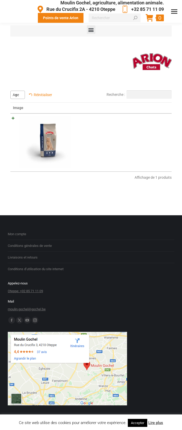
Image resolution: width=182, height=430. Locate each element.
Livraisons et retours (23, 250)
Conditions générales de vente (30, 238)
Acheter (159, 120)
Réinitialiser (43, 95)
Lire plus (155, 422)
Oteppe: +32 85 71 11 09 (25, 283)
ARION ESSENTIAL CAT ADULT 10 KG (46, 125)
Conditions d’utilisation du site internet (36, 261)
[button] (91, 29)
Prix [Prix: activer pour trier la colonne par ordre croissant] (117, 108)
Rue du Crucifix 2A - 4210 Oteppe (75, 9)
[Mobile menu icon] (174, 11)
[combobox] (17, 95)
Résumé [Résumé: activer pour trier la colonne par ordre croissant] (73, 108)
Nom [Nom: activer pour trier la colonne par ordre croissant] (37, 108)
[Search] (115, 17)
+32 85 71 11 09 (142, 9)
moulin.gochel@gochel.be (27, 302)
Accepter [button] (137, 423)
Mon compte (17, 226)
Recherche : (139, 94)
